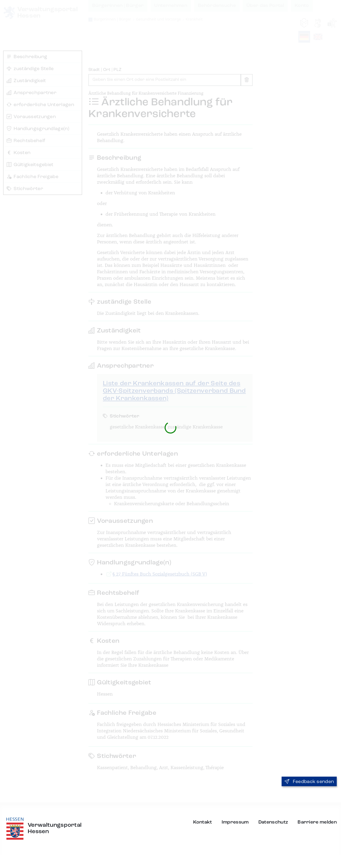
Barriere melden (317, 822)
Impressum (235, 822)
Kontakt (202, 822)
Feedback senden (309, 781)
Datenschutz (273, 822)
